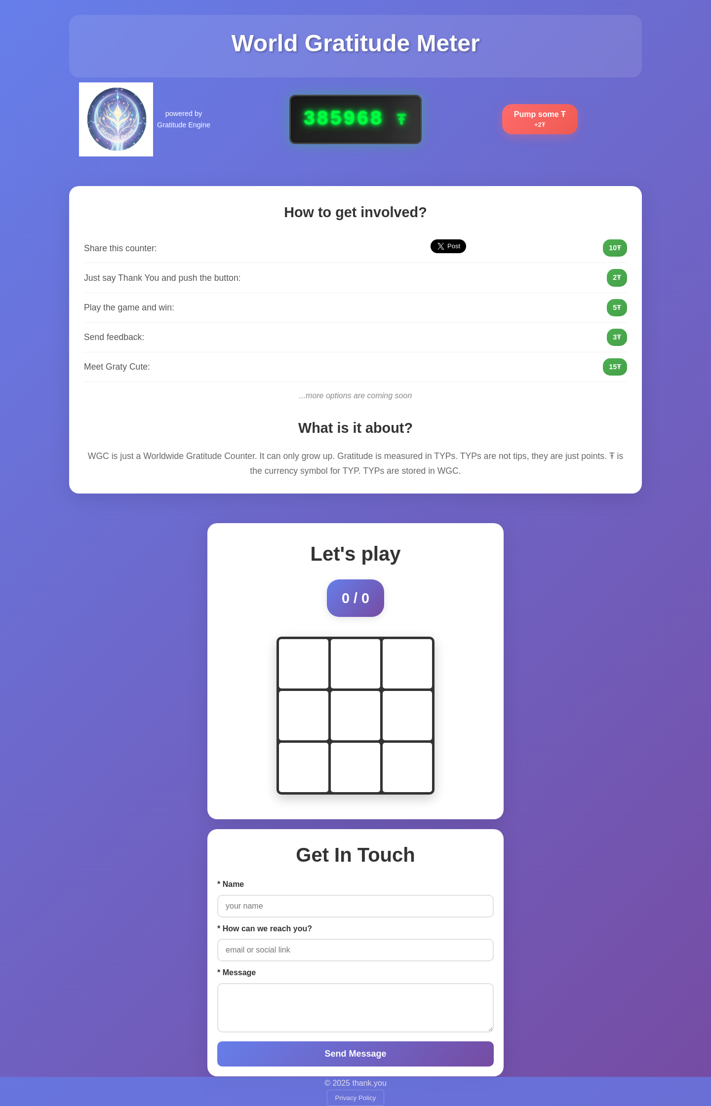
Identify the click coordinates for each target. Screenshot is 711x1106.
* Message (236, 972)
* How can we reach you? (264, 928)
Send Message (355, 1054)
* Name (230, 884)
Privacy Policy (355, 1098)
